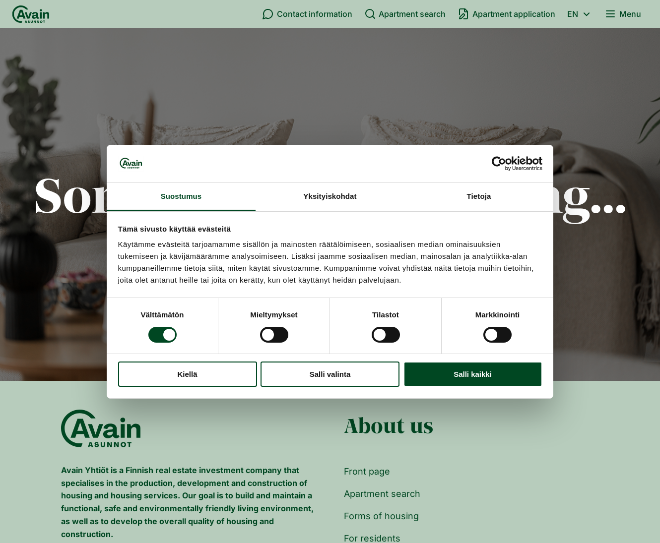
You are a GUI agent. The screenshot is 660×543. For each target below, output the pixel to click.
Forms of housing (381, 516)
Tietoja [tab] (479, 196)
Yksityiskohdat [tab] (329, 196)
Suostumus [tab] (181, 196)
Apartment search (405, 14)
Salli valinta (330, 374)
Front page (367, 471)
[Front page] (31, 14)
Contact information (307, 14)
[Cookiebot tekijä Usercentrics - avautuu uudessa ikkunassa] (499, 163)
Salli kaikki (473, 374)
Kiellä (187, 374)
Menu (622, 14)
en (580, 14)
